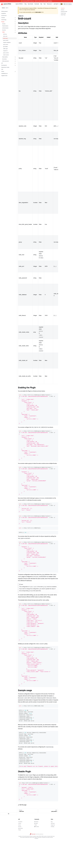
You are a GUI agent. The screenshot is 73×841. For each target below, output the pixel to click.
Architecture (4, 15)
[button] (61, 4)
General (3, 23)
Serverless (4, 59)
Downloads (37, 4)
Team (45, 4)
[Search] (67, 4)
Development (4, 65)
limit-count (5, 38)
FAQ (2, 69)
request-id (5, 50)
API (2, 63)
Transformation (5, 26)
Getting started (4, 11)
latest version (38, 12)
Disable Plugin (63, 14)
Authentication (5, 28)
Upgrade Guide (4, 75)
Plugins (2, 21)
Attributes (62, 9)
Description (63, 8)
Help (41, 4)
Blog (25, 4)
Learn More (50, 1)
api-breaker (5, 46)
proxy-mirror (5, 44)
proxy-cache (5, 40)
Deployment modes (5, 67)
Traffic (3, 32)
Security (4, 30)
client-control (6, 54)
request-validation (7, 42)
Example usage (63, 13)
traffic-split (5, 48)
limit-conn (5, 36)
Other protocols (5, 61)
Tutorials (3, 17)
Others (2, 71)
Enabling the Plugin (64, 11)
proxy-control (6, 52)
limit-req (5, 34)
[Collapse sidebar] (8, 814)
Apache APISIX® (19, 4)
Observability (5, 57)
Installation (3, 13)
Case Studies (30, 4)
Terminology (3, 19)
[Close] (71, 1)
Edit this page (22, 805)
